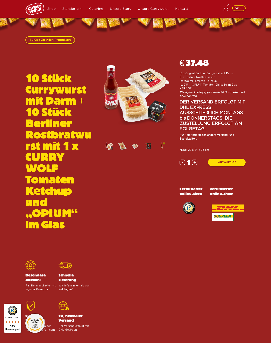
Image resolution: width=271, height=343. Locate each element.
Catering (96, 8)
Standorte (70, 8)
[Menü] (19, 306)
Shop (51, 8)
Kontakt (181, 8)
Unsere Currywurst (153, 8)
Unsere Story (120, 8)
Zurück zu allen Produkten (50, 39)
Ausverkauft (227, 162)
